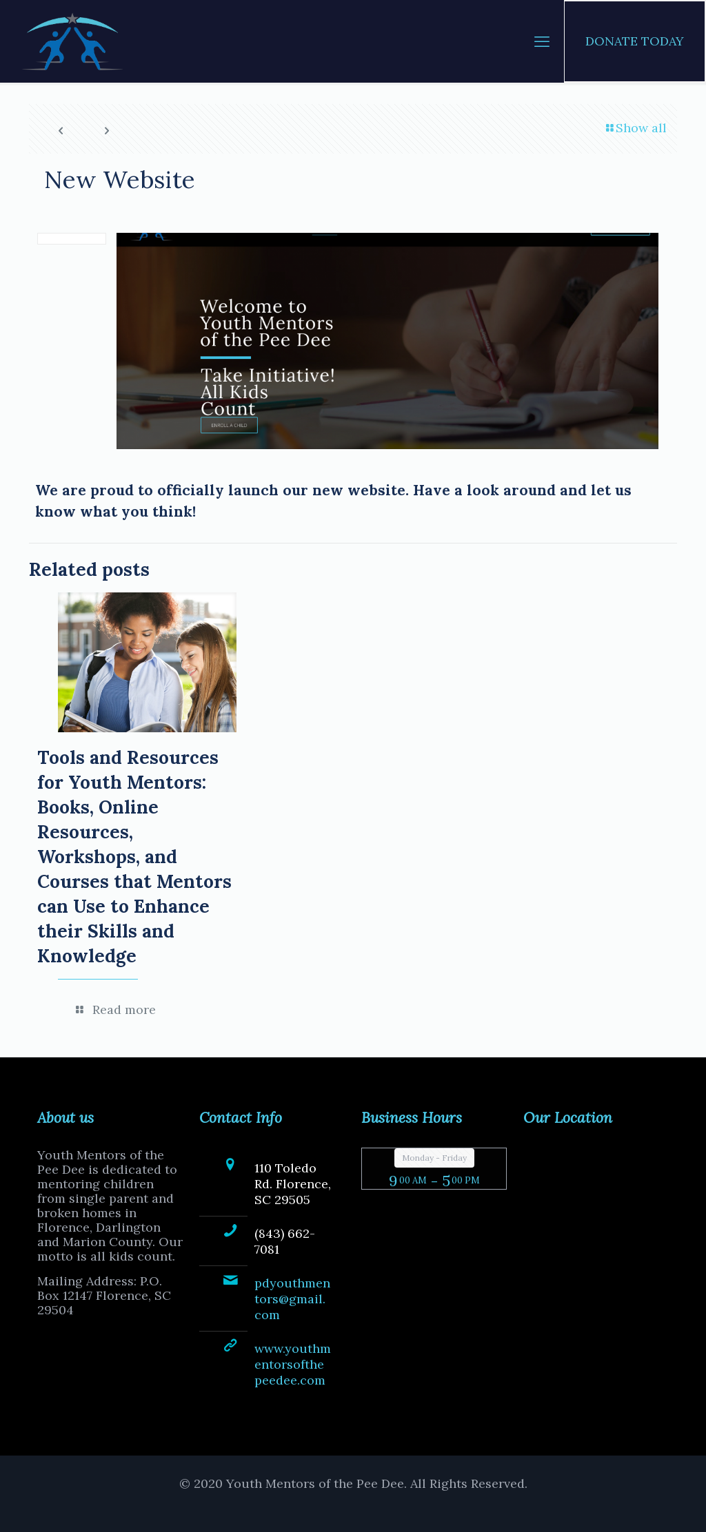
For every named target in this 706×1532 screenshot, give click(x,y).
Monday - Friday (434, 1157)
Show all (635, 128)
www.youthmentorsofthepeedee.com (292, 1364)
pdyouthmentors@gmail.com (292, 1299)
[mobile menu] (542, 41)
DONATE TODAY (634, 41)
